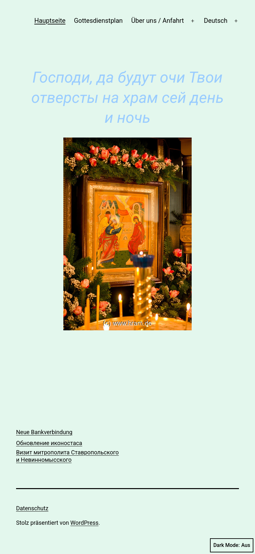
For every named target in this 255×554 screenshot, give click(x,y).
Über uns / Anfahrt (157, 20)
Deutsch (215, 20)
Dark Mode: (231, 545)
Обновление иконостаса (49, 443)
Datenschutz (32, 508)
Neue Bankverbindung (44, 432)
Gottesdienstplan (98, 20)
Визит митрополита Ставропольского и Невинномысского (67, 456)
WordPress (84, 522)
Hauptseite (50, 20)
